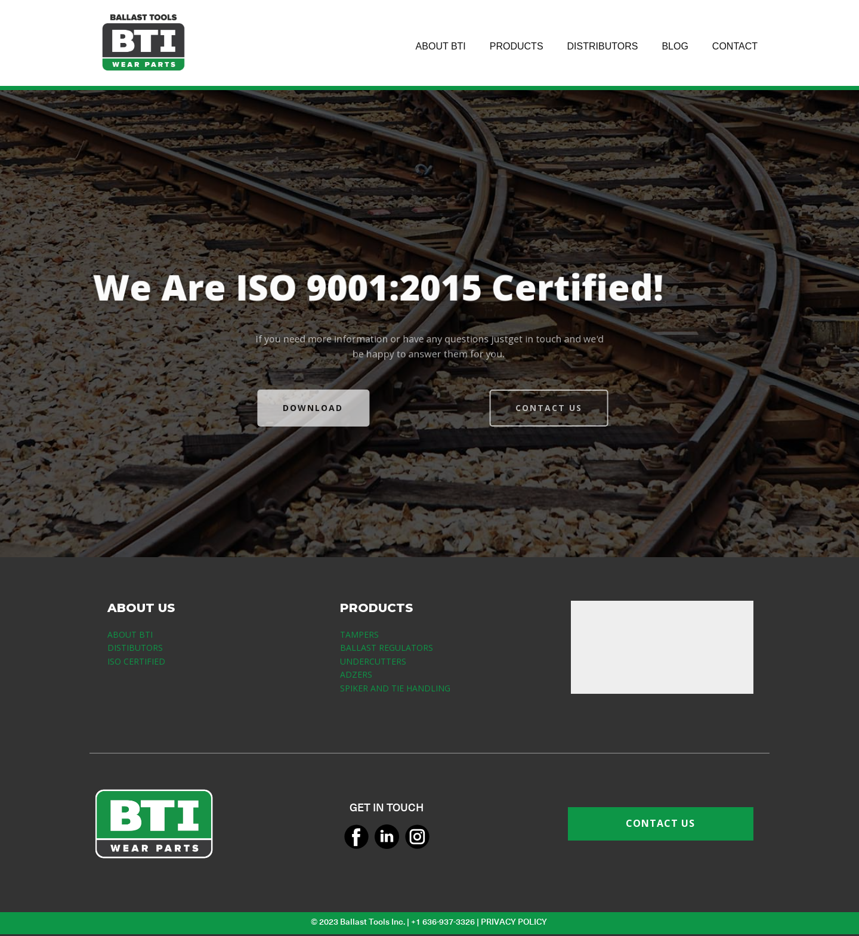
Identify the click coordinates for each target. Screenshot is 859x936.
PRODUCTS (516, 46)
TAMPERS (359, 634)
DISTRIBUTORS (602, 46)
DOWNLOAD (291, 407)
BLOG (675, 46)
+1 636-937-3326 (443, 921)
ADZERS (356, 674)
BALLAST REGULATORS (386, 647)
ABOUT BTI (441, 46)
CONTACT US (570, 407)
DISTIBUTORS (135, 647)
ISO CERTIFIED (136, 661)
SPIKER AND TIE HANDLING (395, 688)
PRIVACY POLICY (515, 921)
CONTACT (735, 46)
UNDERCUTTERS (373, 661)
